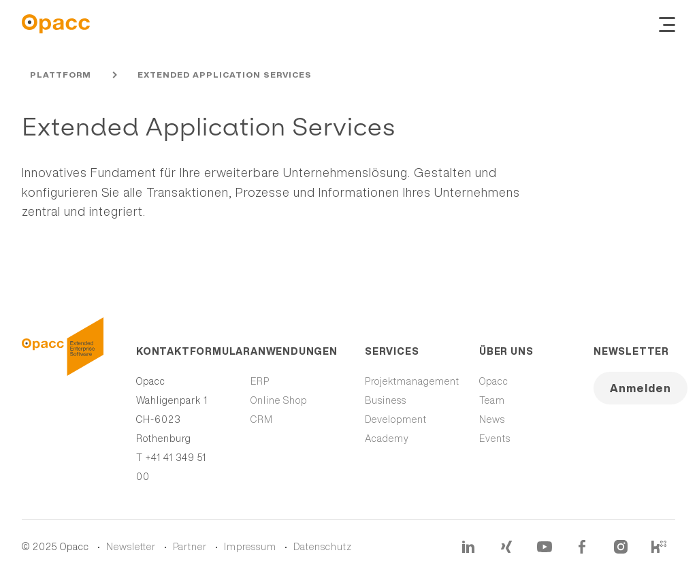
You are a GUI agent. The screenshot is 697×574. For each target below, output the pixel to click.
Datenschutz (322, 547)
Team (492, 400)
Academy (387, 438)
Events (494, 438)
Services (392, 351)
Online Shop (278, 400)
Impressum (250, 547)
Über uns (506, 351)
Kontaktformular (177, 351)
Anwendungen (291, 351)
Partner (190, 547)
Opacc (493, 381)
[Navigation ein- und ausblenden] (667, 24)
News (492, 419)
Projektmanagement (412, 381)
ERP (260, 381)
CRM (261, 419)
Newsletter (631, 351)
